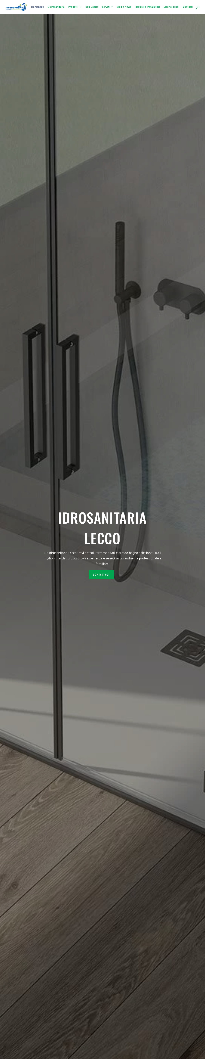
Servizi (106, 7)
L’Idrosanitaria (56, 7)
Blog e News (124, 7)
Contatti (188, 7)
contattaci (101, 574)
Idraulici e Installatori (147, 7)
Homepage (37, 7)
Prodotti (73, 7)
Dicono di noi (171, 7)
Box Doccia (91, 7)
